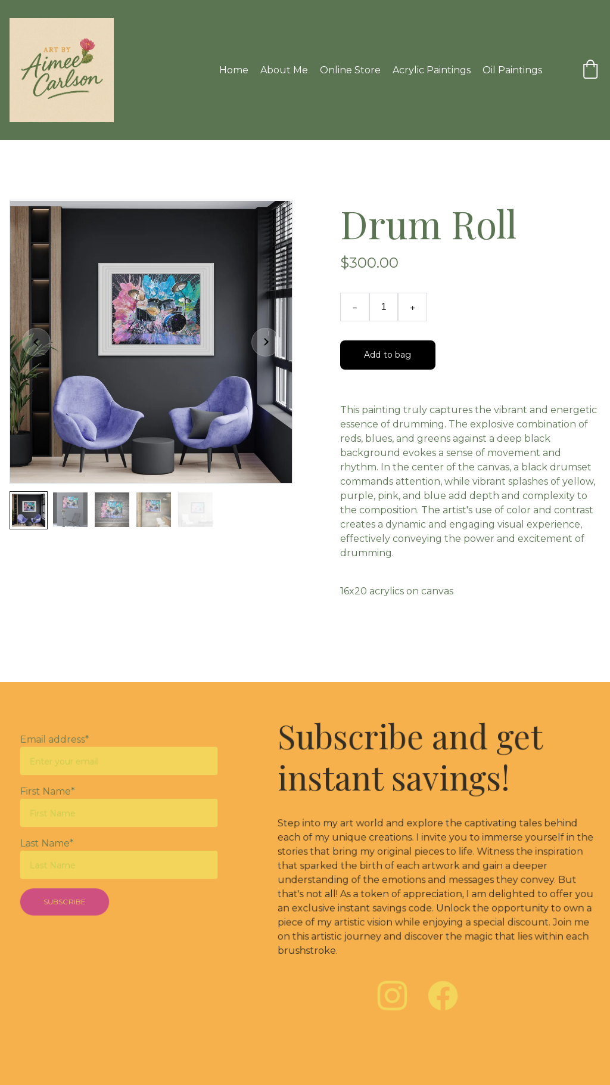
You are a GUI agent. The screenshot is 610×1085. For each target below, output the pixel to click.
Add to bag (387, 354)
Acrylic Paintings (432, 70)
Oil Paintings (512, 70)
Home (233, 70)
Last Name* (49, 843)
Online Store (350, 70)
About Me (284, 70)
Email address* (56, 742)
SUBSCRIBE (66, 899)
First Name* (49, 793)
